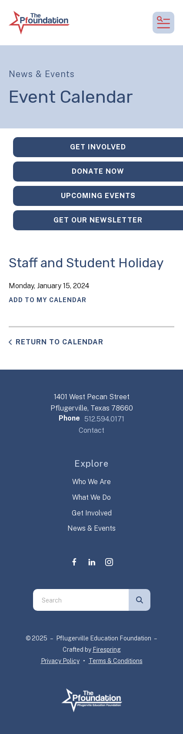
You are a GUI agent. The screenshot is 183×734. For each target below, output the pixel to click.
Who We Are (91, 482)
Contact (91, 430)
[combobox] (81, 600)
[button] (163, 23)
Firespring (107, 649)
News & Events (91, 528)
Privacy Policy (60, 660)
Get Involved (98, 147)
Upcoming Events (98, 196)
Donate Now (98, 171)
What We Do (91, 497)
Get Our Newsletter (98, 220)
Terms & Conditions (116, 660)
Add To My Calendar (48, 299)
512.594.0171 (104, 419)
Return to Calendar (59, 342)
